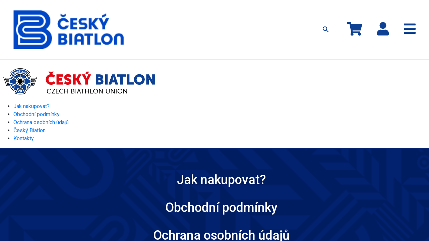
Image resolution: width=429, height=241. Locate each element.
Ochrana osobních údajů (41, 100)
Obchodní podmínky (36, 92)
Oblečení (177, 12)
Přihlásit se (400, 9)
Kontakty (285, 12)
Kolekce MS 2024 (146, 12)
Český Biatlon (29, 108)
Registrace (403, 16)
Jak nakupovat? (254, 12)
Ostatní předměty (209, 12)
